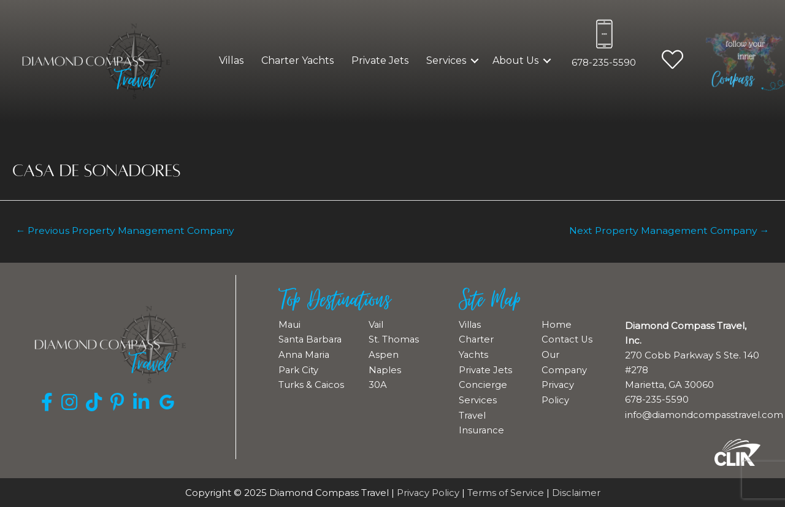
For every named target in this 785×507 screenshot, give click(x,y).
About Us (515, 60)
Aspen (384, 354)
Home (557, 324)
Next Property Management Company (667, 230)
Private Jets (379, 60)
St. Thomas (394, 339)
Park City (298, 383)
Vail (376, 324)
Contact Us (568, 339)
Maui (289, 324)
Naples (385, 368)
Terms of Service (505, 492)
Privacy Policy (427, 492)
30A (378, 383)
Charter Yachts (297, 60)
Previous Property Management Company (127, 230)
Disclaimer (576, 492)
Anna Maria (304, 368)
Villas (231, 60)
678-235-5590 (604, 62)
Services (446, 60)
